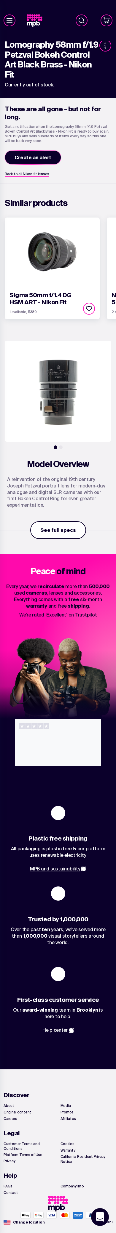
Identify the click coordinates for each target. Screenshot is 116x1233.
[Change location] (29, 1222)
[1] (55, 447)
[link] (37, 20)
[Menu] (9, 20)
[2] (61, 447)
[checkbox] (89, 309)
